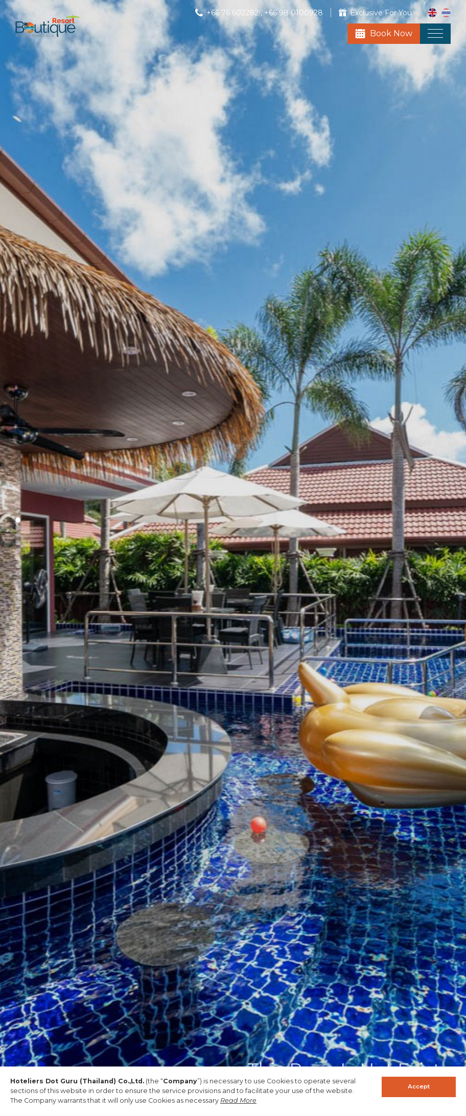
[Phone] (228, 12)
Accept (419, 1086)
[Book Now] (383, 33)
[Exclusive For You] (375, 12)
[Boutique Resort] (47, 34)
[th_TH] (446, 12)
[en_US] (433, 12)
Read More (238, 1100)
